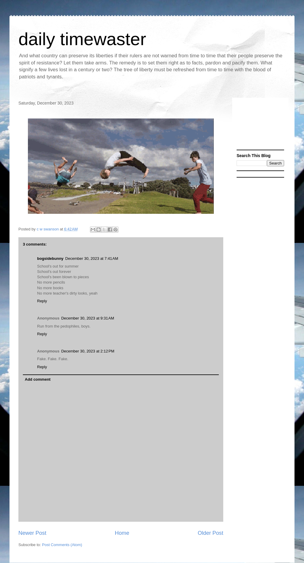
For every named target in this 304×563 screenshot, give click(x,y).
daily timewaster (82, 39)
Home (122, 533)
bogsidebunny (50, 258)
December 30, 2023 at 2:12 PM (87, 351)
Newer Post (32, 533)
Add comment (38, 379)
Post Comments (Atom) (62, 545)
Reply (42, 301)
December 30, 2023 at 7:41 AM (91, 258)
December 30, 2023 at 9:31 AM (87, 318)
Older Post (210, 533)
